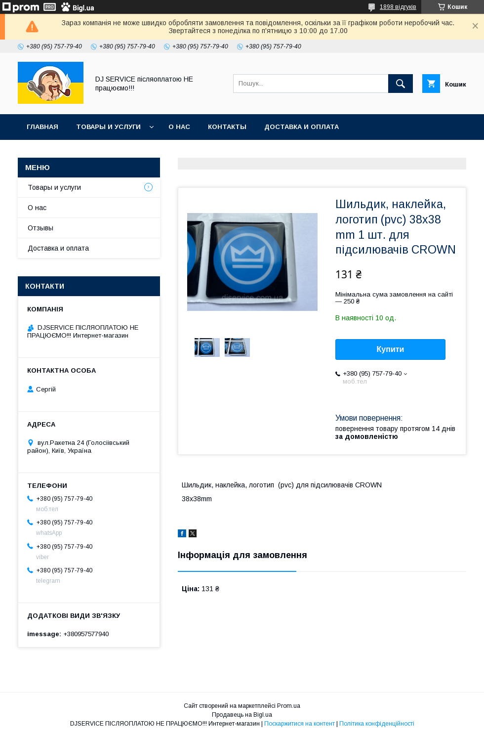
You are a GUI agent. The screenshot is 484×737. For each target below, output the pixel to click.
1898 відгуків (398, 6)
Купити (390, 349)
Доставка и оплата (301, 126)
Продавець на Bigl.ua (242, 714)
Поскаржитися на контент (299, 723)
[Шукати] (400, 83)
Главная (42, 126)
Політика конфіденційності (376, 723)
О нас (179, 126)
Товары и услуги (108, 126)
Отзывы (40, 228)
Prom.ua (288, 705)
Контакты (227, 126)
